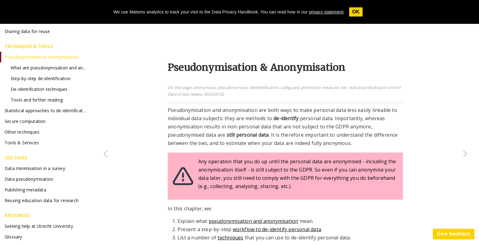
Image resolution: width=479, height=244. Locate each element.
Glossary (13, 237)
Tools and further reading (37, 100)
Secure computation (25, 121)
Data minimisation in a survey (35, 168)
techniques (230, 237)
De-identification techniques (39, 89)
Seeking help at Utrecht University (39, 226)
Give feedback (453, 233)
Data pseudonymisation (29, 179)
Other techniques (22, 132)
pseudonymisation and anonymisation (253, 221)
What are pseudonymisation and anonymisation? (51, 68)
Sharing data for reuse (27, 31)
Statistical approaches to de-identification (47, 110)
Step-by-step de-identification (41, 78)
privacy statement (326, 11)
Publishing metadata (25, 190)
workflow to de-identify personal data (277, 229)
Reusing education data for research (42, 200)
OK (356, 11)
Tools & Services (22, 143)
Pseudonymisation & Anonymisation (42, 57)
